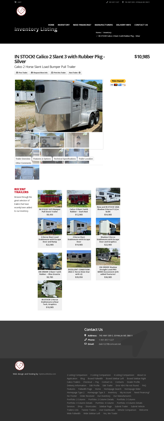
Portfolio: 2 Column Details (101, 399)
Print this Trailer (60, 73)
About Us (141, 375)
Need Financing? (82, 24)
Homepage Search (112, 389)
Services (71, 406)
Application (72, 378)
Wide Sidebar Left (92, 413)
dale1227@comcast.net (110, 344)
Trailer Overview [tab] (23, 159)
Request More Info (40, 73)
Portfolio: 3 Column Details (79, 403)
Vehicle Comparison (127, 409)
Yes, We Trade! (110, 413)
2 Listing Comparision (77, 375)
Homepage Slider (132, 389)
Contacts (119, 382)
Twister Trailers (88, 409)
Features (71, 389)
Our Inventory (103, 396)
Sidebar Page (105, 406)
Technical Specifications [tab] (65, 159)
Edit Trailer (108, 385)
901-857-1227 (112, 2)
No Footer (72, 396)
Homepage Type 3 (96, 392)
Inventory (64, 24)
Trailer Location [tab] (86, 159)
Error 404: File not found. (127, 385)
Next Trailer (73, 73)
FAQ (144, 385)
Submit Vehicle (138, 406)
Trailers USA (72, 409)
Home (51, 24)
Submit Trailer (121, 406)
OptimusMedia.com (47, 374)
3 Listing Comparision (100, 375)
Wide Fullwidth (73, 413)
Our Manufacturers (122, 396)
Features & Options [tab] (42, 159)
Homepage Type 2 (75, 392)
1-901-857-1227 (106, 339)
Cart (18, 2)
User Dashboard (107, 409)
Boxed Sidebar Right (136, 378)
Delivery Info (123, 24)
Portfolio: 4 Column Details (129, 403)
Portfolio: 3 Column (126, 399)
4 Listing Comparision (124, 375)
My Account (125, 392)
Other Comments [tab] (23, 163)
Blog (82, 378)
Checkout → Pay (91, 382)
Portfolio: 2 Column (76, 399)
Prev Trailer (23, 73)
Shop (80, 406)
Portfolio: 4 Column (104, 403)
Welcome (143, 409)
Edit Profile (94, 385)
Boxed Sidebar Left (115, 378)
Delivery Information (76, 385)
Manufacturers (104, 24)
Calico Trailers (73, 382)
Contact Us (141, 24)
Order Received (87, 396)
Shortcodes (91, 406)
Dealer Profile (133, 382)
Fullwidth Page (85, 389)
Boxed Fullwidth (95, 378)
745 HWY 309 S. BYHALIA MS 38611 (136, 2)
